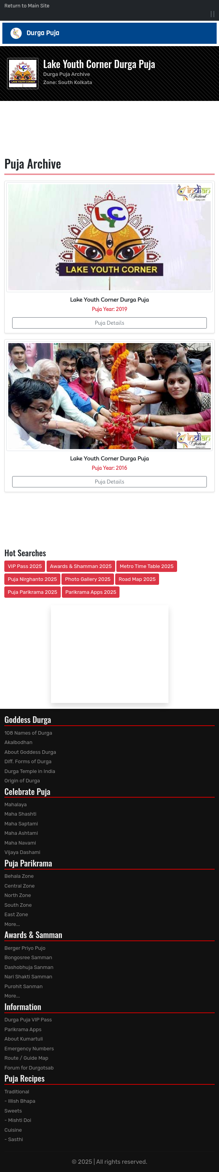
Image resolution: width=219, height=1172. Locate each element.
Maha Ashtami (21, 833)
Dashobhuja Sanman (28, 967)
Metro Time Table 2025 (147, 566)
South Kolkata (75, 82)
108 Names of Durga (28, 733)
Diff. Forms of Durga (27, 761)
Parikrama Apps (23, 1029)
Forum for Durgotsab (29, 1068)
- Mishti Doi (17, 1120)
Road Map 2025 (137, 579)
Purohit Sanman (23, 986)
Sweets (13, 1111)
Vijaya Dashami (22, 852)
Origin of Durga (22, 781)
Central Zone (19, 886)
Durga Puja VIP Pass (28, 1020)
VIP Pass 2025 (25, 566)
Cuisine (13, 1130)
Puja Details (109, 323)
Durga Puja (109, 33)
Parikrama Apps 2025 (90, 592)
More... (12, 924)
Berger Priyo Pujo (24, 948)
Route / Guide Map (26, 1058)
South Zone (18, 905)
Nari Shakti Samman (28, 977)
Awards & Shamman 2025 (81, 566)
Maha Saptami (21, 824)
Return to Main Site (26, 5)
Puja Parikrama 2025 (32, 592)
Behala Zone (19, 876)
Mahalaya (15, 804)
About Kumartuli (23, 1039)
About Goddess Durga (30, 752)
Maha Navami (20, 843)
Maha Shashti (20, 814)
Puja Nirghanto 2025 (32, 579)
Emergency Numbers (29, 1049)
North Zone (17, 895)
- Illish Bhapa (19, 1101)
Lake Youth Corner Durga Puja (99, 63)
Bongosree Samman (28, 957)
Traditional (16, 1092)
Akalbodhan (18, 742)
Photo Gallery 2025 (87, 579)
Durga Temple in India (29, 771)
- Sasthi (13, 1139)
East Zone (16, 914)
